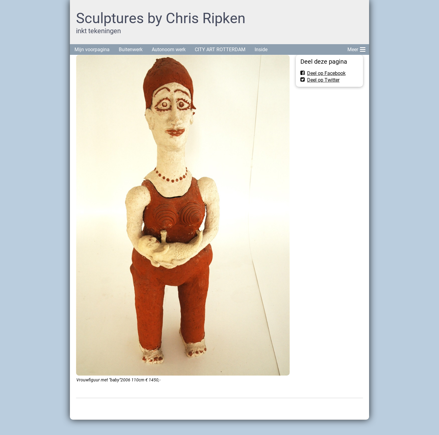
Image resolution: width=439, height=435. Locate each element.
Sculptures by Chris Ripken (160, 18)
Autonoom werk (169, 49)
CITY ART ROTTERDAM (220, 49)
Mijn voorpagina (92, 49)
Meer (356, 48)
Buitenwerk (131, 49)
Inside (261, 49)
